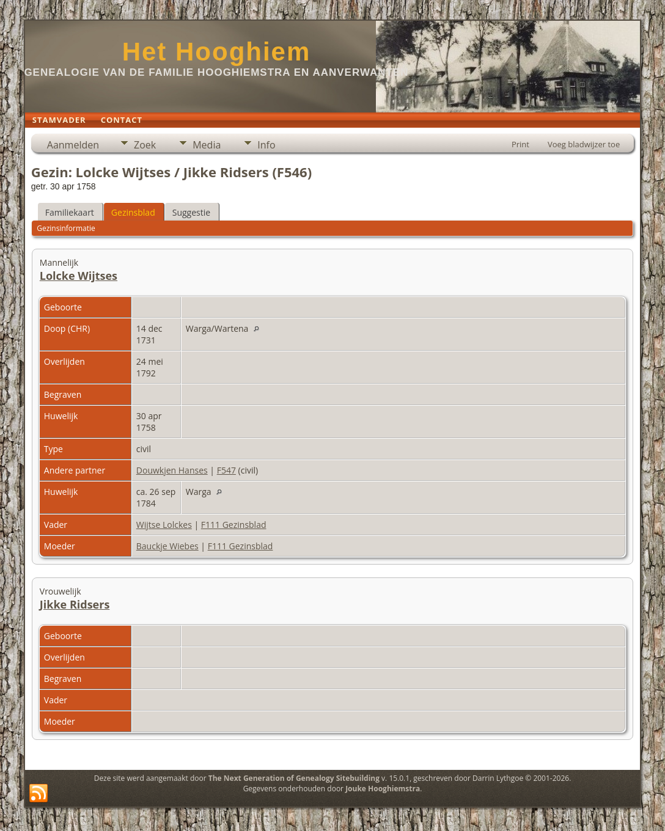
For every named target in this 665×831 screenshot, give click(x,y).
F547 (226, 470)
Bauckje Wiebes (167, 546)
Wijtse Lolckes (164, 524)
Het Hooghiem (216, 51)
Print (520, 144)
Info (266, 145)
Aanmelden (73, 145)
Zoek (145, 145)
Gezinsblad (133, 212)
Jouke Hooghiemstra (382, 788)
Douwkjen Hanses (172, 470)
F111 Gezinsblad (233, 524)
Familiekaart (69, 212)
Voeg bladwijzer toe (584, 144)
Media (207, 145)
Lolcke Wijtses (78, 275)
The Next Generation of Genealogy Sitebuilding (294, 778)
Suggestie (191, 212)
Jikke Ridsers (75, 604)
